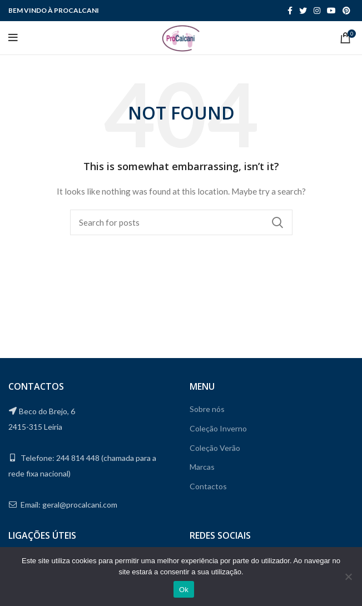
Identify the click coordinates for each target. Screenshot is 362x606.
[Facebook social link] (290, 10)
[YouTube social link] (331, 10)
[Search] (181, 222)
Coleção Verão (215, 448)
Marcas (202, 466)
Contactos (208, 486)
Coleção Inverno (218, 428)
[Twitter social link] (303, 10)
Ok (184, 589)
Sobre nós (207, 409)
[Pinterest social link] (346, 10)
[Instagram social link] (317, 10)
